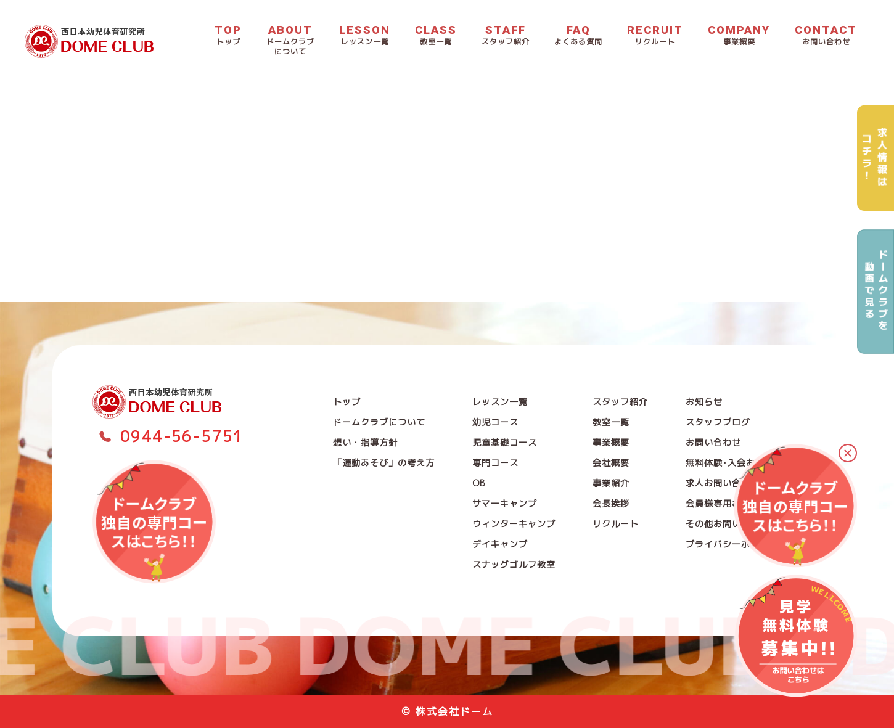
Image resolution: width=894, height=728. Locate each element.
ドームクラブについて (379, 422)
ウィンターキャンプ (514, 524)
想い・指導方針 (365, 442)
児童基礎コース (504, 442)
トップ (347, 401)
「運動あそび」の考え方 (384, 462)
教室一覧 (611, 422)
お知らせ (704, 401)
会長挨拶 (611, 503)
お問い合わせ (713, 442)
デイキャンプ (500, 544)
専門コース (495, 462)
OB (478, 483)
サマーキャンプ (504, 503)
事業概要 (611, 442)
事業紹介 (611, 483)
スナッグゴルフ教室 (514, 564)
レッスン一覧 (500, 401)
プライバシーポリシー (732, 544)
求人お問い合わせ (723, 483)
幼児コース (495, 422)
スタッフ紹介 (620, 401)
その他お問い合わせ (727, 524)
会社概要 (611, 462)
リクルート (616, 524)
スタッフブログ (718, 422)
